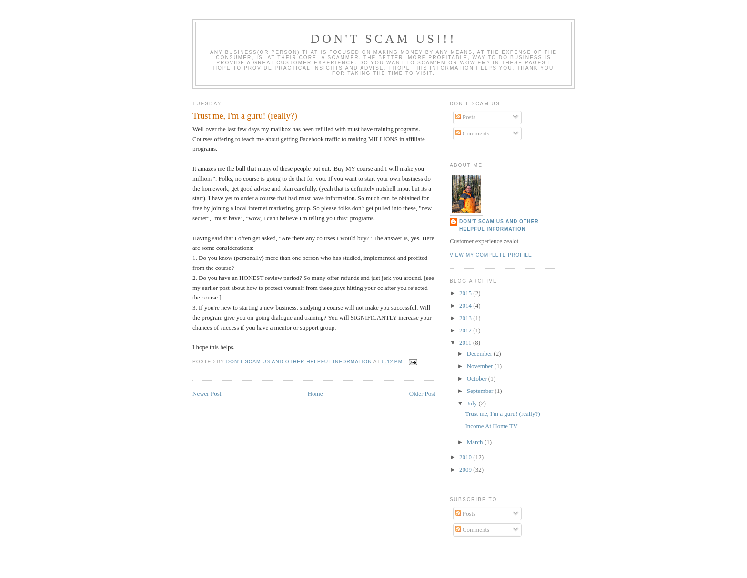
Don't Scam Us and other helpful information (499, 225)
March (476, 441)
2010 (466, 457)
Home (315, 393)
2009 (466, 469)
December (480, 353)
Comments (472, 133)
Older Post (422, 393)
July (473, 403)
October (477, 378)
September (481, 390)
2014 (466, 305)
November (481, 366)
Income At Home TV (491, 426)
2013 (466, 317)
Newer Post (206, 393)
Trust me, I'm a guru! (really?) (502, 413)
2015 (466, 293)
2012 (466, 330)
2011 (466, 342)
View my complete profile (491, 255)
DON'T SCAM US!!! (383, 39)
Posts (465, 117)
